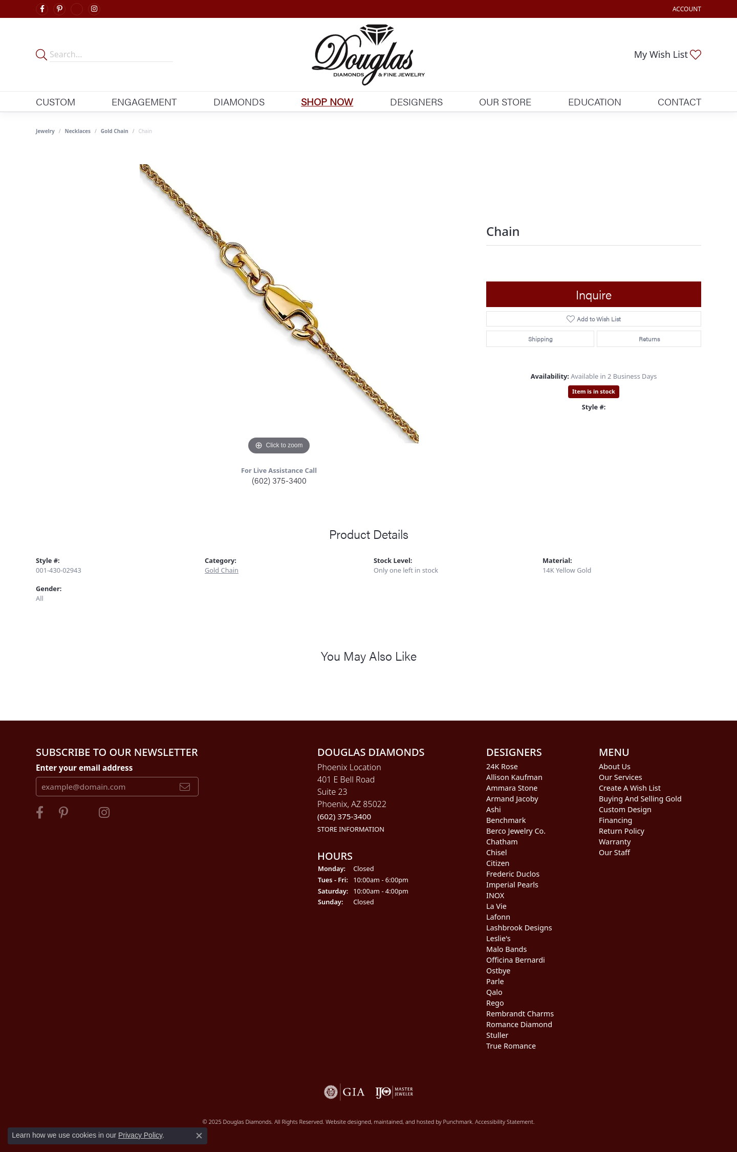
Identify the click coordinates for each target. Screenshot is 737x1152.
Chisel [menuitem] (496, 852)
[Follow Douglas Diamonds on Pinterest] (59, 9)
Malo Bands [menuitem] (506, 949)
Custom (55, 101)
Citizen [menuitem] (498, 863)
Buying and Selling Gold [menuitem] (640, 798)
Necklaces (78, 131)
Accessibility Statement (504, 1121)
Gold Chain (114, 131)
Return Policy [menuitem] (621, 831)
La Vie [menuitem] (496, 906)
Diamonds (239, 101)
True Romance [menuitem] (511, 1046)
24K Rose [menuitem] (502, 766)
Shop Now (327, 101)
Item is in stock (593, 391)
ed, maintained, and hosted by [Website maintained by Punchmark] (403, 1121)
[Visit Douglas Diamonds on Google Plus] (77, 9)
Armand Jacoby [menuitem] (512, 798)
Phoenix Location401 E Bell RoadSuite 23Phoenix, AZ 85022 (351, 798)
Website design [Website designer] (345, 1121)
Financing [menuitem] (615, 820)
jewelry (45, 131)
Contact (679, 101)
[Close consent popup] (199, 1136)
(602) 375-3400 (279, 480)
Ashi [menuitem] (493, 809)
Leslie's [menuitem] (498, 938)
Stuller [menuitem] (497, 1035)
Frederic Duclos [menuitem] (512, 874)
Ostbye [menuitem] (498, 970)
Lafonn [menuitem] (498, 917)
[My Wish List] (667, 54)
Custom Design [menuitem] (625, 809)
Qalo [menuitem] (494, 992)
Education (594, 101)
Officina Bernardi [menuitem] (515, 960)
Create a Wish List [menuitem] (630, 788)
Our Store (505, 101)
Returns (649, 338)
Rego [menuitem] (495, 1003)
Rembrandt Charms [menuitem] (520, 1013)
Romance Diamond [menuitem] (519, 1024)
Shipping (540, 338)
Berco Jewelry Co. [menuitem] (516, 831)
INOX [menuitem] (495, 895)
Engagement (144, 101)
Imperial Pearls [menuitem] (512, 884)
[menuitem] (344, 1092)
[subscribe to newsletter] (184, 786)
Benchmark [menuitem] (506, 820)
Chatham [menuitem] (502, 841)
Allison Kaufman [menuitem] (514, 777)
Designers (416, 101)
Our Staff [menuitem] (614, 852)
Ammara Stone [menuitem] (511, 788)
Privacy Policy (140, 1135)
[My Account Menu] (687, 9)
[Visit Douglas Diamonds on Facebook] (42, 9)
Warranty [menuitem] (615, 841)
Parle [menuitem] (495, 981)
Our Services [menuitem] (620, 777)
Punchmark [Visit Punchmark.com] (457, 1121)
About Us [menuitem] (615, 766)
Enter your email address (84, 767)
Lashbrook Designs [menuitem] (519, 927)
